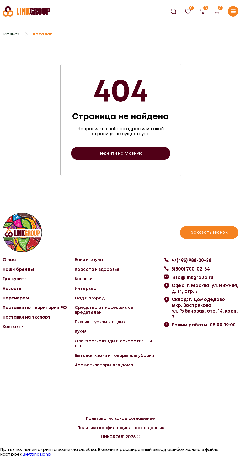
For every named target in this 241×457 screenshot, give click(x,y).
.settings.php (37, 454)
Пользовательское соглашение (120, 418)
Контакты (14, 326)
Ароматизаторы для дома (104, 365)
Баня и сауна (89, 259)
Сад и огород (90, 298)
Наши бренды (18, 269)
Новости (12, 288)
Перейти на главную (120, 153)
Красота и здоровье (97, 269)
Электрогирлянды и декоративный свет (113, 343)
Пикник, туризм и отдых (100, 322)
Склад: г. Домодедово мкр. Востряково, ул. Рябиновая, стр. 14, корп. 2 (205, 308)
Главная (11, 34)
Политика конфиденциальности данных (120, 427)
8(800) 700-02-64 (190, 269)
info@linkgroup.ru (192, 277)
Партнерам (16, 298)
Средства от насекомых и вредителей (104, 310)
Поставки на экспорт (27, 317)
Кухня (81, 331)
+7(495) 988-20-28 (191, 260)
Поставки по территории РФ (35, 307)
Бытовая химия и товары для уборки (114, 355)
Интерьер (86, 288)
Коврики (83, 279)
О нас (9, 259)
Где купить (15, 279)
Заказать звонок (209, 232)
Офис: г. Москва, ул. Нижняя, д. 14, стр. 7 (205, 288)
